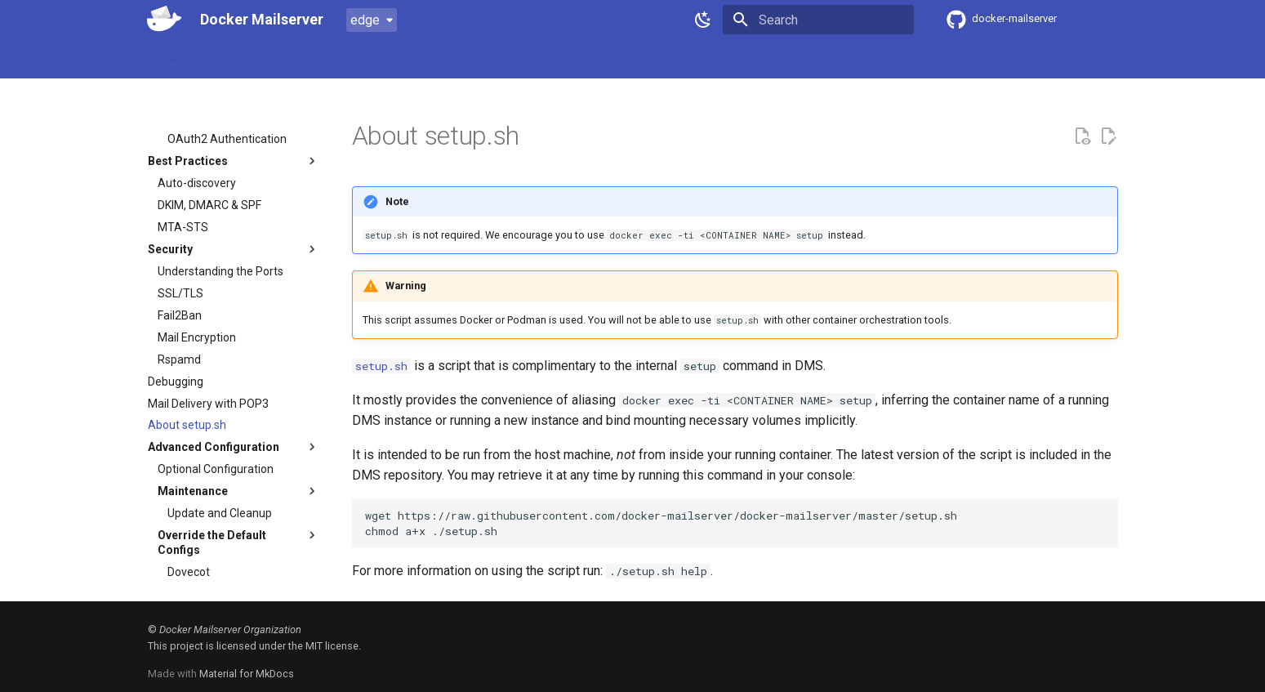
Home (163, 59)
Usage (296, 59)
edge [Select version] (365, 20)
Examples (447, 59)
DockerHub (651, 59)
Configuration (367, 59)
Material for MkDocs (246, 673)
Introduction (229, 59)
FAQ (503, 59)
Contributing (565, 59)
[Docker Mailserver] (160, 19)
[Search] (818, 19)
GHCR (725, 59)
